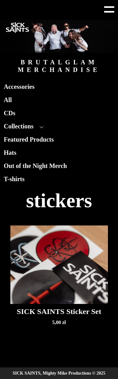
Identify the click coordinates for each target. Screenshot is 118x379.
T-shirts (14, 179)
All (8, 99)
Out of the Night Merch (35, 165)
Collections (18, 126)
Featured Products (29, 139)
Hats (10, 152)
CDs (9, 113)
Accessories (19, 86)
